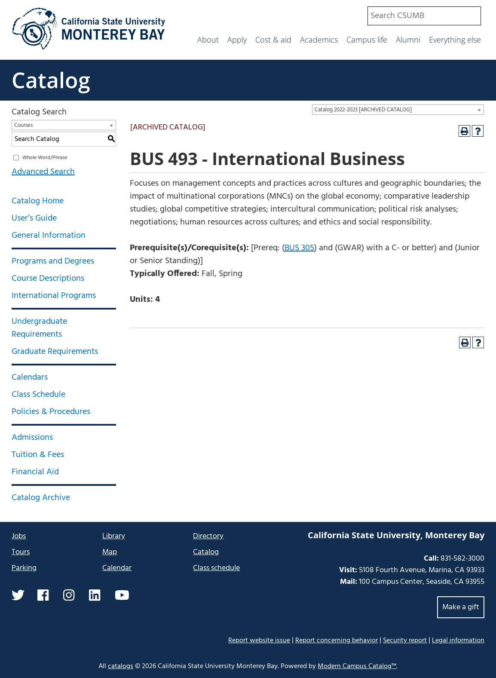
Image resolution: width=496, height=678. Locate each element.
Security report (405, 640)
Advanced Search (43, 172)
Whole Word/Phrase (44, 157)
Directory (208, 536)
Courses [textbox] (23, 125)
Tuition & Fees (38, 455)
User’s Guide (34, 218)
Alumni (408, 39)
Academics (319, 39)
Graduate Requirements (55, 352)
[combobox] (424, 15)
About (208, 39)
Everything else (455, 39)
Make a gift (460, 607)
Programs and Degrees (53, 261)
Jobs (19, 536)
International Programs (54, 296)
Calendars (30, 377)
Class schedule (216, 568)
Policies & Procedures (51, 412)
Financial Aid (35, 472)
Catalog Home (38, 201)
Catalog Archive (41, 498)
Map (109, 552)
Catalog (51, 80)
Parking (24, 568)
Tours (21, 552)
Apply (237, 39)
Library (113, 536)
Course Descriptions (48, 278)
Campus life (366, 39)
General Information (49, 235)
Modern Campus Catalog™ (357, 666)
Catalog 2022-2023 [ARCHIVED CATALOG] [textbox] (363, 109)
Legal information (458, 640)
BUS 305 (299, 248)
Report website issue (259, 640)
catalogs (120, 666)
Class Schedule (38, 395)
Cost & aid (273, 39)
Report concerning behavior (336, 640)
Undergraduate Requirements (39, 328)
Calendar (117, 568)
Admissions (32, 438)
